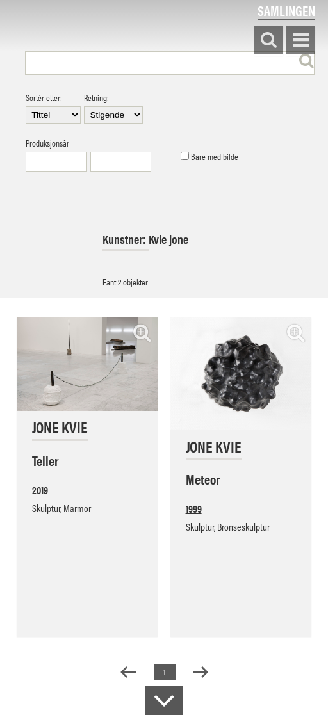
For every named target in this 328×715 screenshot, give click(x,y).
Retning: (113, 108)
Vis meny (300, 41)
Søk (268, 41)
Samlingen (286, 10)
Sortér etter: (53, 108)
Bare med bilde (209, 157)
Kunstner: (125, 239)
